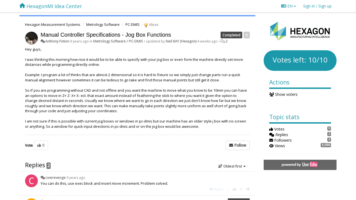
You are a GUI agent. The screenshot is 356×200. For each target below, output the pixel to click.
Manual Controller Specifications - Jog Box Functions (106, 35)
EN (288, 6)
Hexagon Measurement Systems (52, 24)
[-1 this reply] (248, 189)
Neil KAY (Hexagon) (181, 41)
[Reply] (216, 189)
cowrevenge (55, 177)
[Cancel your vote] (241, 189)
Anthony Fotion (57, 41)
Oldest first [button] (232, 166)
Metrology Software (103, 24)
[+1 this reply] (234, 189)
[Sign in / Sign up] (317, 6)
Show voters (283, 94)
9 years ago (75, 177)
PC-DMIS (132, 24)
